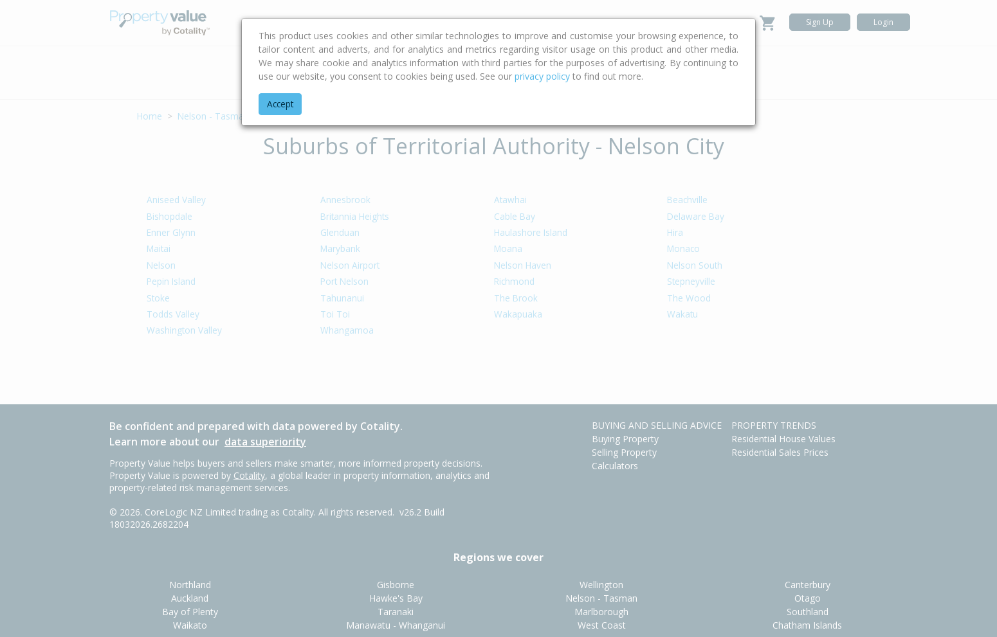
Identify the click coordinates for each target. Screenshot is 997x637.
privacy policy (542, 76)
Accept (280, 104)
